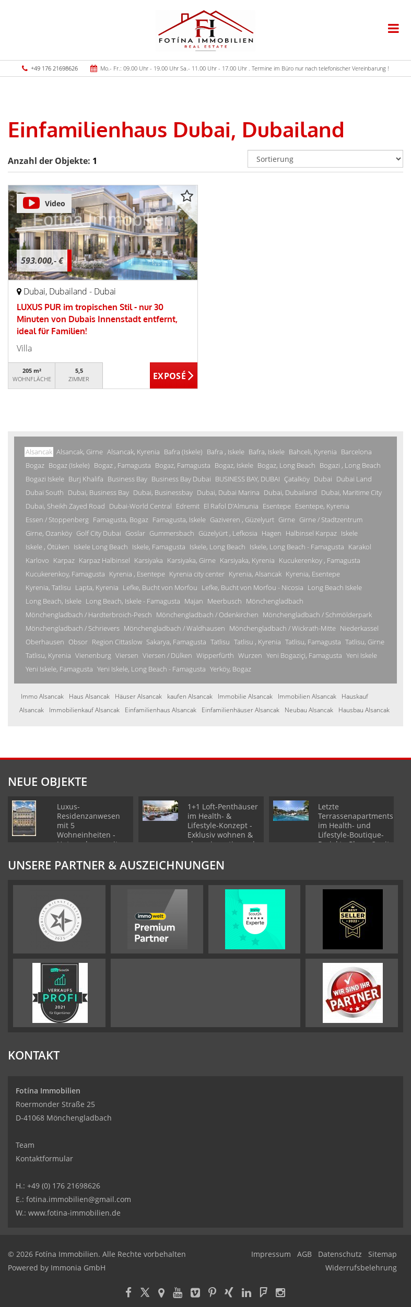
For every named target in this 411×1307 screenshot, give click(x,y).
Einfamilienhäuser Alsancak (240, 709)
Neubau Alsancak (309, 709)
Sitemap (382, 1254)
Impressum (271, 1254)
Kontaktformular (44, 1158)
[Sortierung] (325, 159)
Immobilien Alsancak (307, 696)
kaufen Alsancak (190, 696)
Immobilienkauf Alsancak (84, 709)
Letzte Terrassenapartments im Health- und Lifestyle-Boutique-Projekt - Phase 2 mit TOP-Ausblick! (355, 830)
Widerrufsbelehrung (361, 1268)
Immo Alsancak (42, 696)
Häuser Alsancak (138, 696)
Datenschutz (340, 1254)
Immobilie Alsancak (245, 696)
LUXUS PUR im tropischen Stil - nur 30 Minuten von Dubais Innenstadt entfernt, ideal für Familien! (97, 319)
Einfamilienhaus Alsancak (160, 709)
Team (25, 1145)
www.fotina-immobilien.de (74, 1213)
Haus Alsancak (89, 696)
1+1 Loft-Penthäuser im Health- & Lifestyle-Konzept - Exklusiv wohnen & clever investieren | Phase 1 (222, 830)
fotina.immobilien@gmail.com (78, 1199)
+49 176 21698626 (54, 68)
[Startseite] (205, 30)
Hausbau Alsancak (364, 709)
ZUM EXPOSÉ (173, 376)
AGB (304, 1254)
